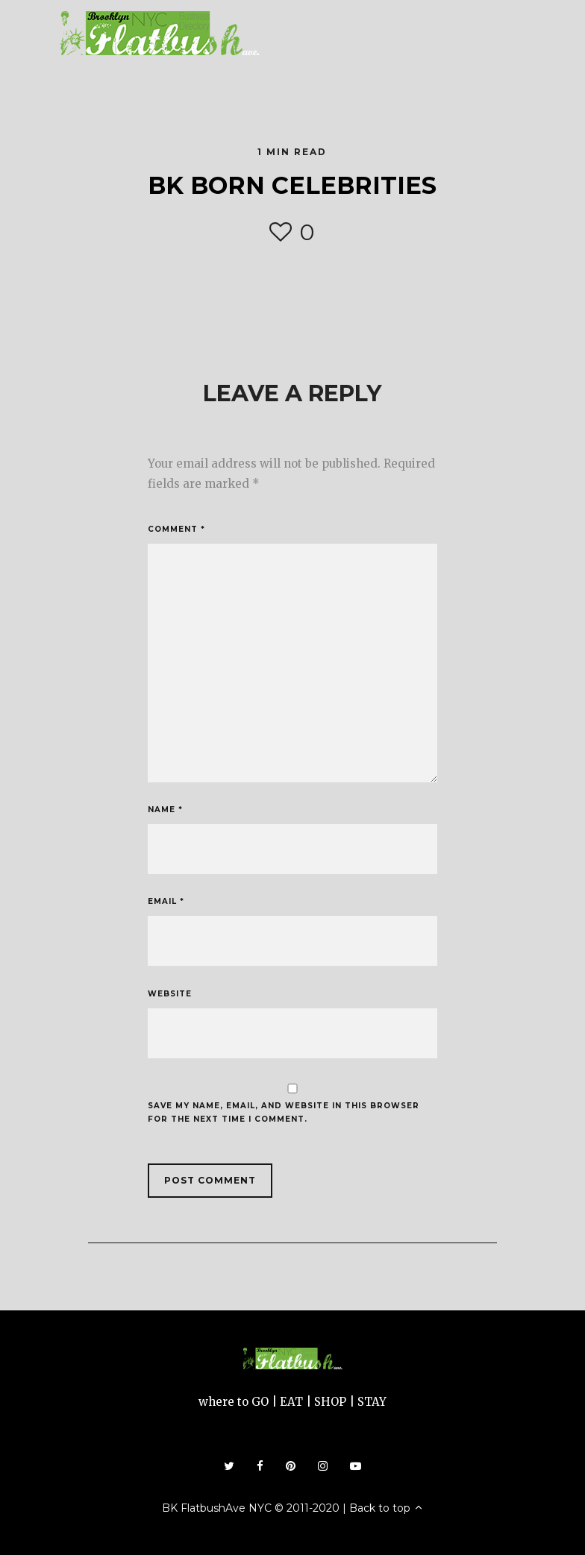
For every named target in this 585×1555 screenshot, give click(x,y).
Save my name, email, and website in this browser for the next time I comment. (283, 1112)
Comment (176, 529)
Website (170, 994)
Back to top (386, 1508)
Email (166, 901)
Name (165, 809)
